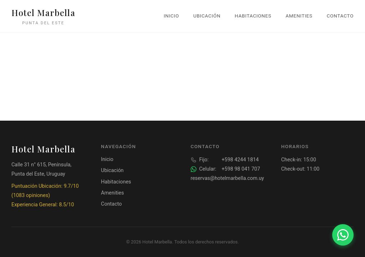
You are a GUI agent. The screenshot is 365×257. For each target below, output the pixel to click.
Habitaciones (253, 16)
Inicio (171, 16)
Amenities (299, 16)
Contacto (340, 16)
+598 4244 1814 (225, 160)
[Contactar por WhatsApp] (343, 235)
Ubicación (206, 16)
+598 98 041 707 (225, 169)
